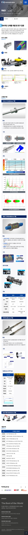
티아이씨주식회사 (8, 2)
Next (25, 487)
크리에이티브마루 (8, 530)
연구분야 (6, 18)
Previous (21, 487)
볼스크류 (16, 18)
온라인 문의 (3, 498)
